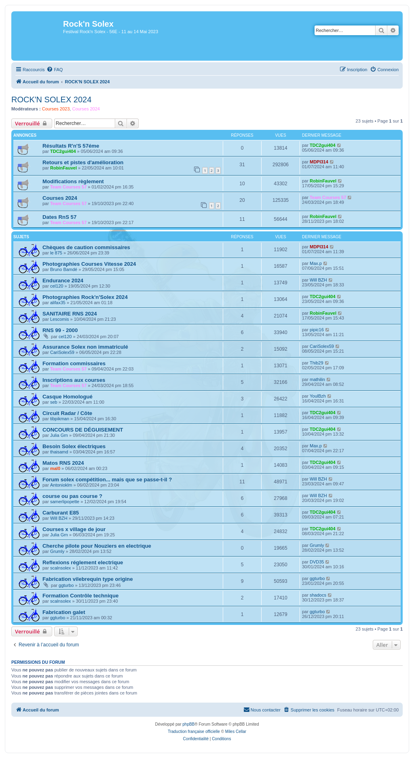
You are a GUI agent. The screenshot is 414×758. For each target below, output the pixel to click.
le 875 (56, 252)
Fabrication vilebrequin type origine (87, 579)
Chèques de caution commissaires (86, 247)
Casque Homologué (67, 397)
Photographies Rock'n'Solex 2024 (85, 297)
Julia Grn (59, 435)
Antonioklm (61, 485)
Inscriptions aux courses (73, 380)
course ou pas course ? (72, 496)
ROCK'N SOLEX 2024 (51, 99)
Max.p (316, 263)
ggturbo (66, 585)
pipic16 (317, 329)
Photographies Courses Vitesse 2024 (89, 264)
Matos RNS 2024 (63, 463)
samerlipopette (64, 501)
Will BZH (318, 279)
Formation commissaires (74, 363)
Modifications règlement (73, 181)
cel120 (56, 286)
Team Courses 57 (68, 186)
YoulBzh (318, 396)
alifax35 (57, 302)
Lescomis (59, 319)
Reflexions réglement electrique (82, 562)
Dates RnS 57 (59, 217)
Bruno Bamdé (63, 269)
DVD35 (317, 561)
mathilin (317, 379)
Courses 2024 (86, 108)
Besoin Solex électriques (74, 446)
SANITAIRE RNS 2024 (69, 314)
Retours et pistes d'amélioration (82, 162)
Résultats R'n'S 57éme (70, 146)
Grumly (57, 551)
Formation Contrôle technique (80, 596)
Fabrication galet (63, 612)
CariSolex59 (62, 352)
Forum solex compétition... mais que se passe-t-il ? (107, 479)
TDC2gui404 (63, 151)
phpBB (188, 724)
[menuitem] (54, 69)
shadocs (318, 595)
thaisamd (59, 451)
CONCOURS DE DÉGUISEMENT (82, 430)
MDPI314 (319, 161)
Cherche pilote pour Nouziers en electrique (96, 546)
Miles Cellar (235, 731)
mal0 (55, 468)
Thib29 (316, 362)
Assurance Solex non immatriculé (85, 347)
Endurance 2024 (62, 280)
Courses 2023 (56, 108)
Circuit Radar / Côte (67, 413)
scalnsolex (60, 567)
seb (53, 402)
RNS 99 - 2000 (60, 330)
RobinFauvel (63, 167)
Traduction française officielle (194, 731)
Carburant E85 (60, 513)
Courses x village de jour (74, 529)
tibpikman (59, 418)
